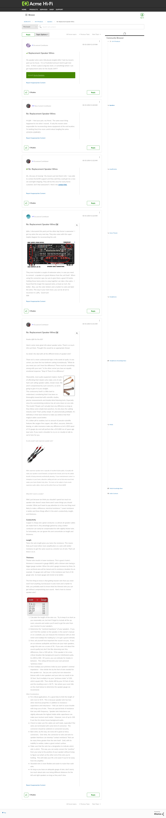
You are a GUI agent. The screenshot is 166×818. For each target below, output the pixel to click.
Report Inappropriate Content (35, 83)
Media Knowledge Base (116, 488)
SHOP (52, 9)
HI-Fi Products (39, 21)
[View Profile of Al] (32, 45)
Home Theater (114, 233)
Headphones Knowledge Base (118, 360)
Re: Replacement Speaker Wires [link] (65, 21)
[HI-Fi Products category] (108, 41)
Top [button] (5, 812)
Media (111, 424)
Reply (93, 92)
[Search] (91, 26)
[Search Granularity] (30, 26)
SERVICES (43, 9)
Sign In (142, 18)
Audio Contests (113, 493)
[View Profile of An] (32, 161)
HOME (24, 9)
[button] (99, 41)
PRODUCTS (34, 9)
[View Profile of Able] (33, 106)
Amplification (113, 169)
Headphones (113, 297)
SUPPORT (59, 9)
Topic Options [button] (41, 34)
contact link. (62, 185)
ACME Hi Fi (27, 21)
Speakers (49, 21)
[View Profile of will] (33, 216)
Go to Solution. (39, 75)
